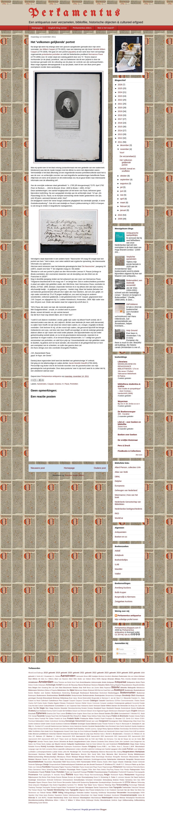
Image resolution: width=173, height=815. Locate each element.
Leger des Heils (40, 749)
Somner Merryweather (64, 782)
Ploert (143, 769)
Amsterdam (46, 681)
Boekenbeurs (56, 693)
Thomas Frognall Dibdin (58, 787)
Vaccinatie (120, 790)
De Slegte (40, 708)
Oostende (31, 764)
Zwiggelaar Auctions (123, 601)
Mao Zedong (117, 752)
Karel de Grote (91, 744)
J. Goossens (126, 734)
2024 (120, 92)
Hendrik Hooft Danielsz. (75, 729)
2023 (120, 96)
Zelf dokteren (132, 304)
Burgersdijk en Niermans (100, 698)
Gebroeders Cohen (42, 721)
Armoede (65, 685)
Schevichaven (41, 780)
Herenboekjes (124, 729)
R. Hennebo (56, 775)
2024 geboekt (122, 673)
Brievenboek (47, 698)
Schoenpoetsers (68, 780)
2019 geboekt (61, 673)
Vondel (100, 795)
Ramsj (63, 775)
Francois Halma (33, 718)
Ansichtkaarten (85, 682)
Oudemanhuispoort (68, 764)
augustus (124, 183)
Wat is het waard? (105, 28)
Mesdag (130, 754)
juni (122, 191)
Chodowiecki (70, 703)
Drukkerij (32, 711)
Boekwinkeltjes (121, 560)
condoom (110, 703)
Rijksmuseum (33, 777)
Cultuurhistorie (49, 705)
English (134, 711)
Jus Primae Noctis (39, 744)
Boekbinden (129, 690)
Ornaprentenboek (55, 764)
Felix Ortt (58, 716)
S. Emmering (103, 777)
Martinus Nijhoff (64, 754)
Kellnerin (99, 744)
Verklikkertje (102, 792)
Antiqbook (119, 555)
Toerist (96, 787)
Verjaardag (94, 792)
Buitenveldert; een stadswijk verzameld (134, 282)
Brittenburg (64, 698)
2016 (120, 123)
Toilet (111, 787)
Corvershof (135, 703)
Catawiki (102, 700)
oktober (123, 176)
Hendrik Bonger (48, 729)
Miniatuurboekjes (50, 757)
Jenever (56, 741)
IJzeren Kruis (128, 731)
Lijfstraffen (84, 749)
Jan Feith (92, 739)
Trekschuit (134, 787)
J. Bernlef (107, 734)
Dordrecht (110, 708)
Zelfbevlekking (139, 800)
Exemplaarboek (124, 713)
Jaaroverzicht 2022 (124, 736)
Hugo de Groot (79, 731)
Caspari (50, 384)
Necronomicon (69, 759)
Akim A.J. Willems (47, 679)
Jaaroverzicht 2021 (111, 736)
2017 (120, 119)
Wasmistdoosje (96, 797)
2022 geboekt (98, 673)
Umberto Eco (99, 790)
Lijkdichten (91, 749)
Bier (68, 690)
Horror (51, 731)
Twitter (67, 790)
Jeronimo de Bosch (66, 741)
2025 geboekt (134, 673)
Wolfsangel (89, 800)
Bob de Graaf (102, 690)
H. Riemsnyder (124, 724)
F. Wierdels (133, 713)
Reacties (121, 654)
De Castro (138, 705)
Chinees (63, 703)
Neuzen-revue (139, 759)
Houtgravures (58, 731)
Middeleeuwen (139, 754)
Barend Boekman (84, 685)
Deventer (64, 708)
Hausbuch (128, 726)
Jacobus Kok (83, 739)
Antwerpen (42, 685)
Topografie (117, 787)
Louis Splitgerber (139, 749)
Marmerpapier (33, 754)
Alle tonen (139, 455)
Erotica (68, 713)
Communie (95, 703)
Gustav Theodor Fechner (105, 724)
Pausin (99, 767)
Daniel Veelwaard (94, 705)
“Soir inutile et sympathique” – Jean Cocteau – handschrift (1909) (129, 391)
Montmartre (124, 757)
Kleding (142, 744)
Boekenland (103, 693)
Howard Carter (69, 731)
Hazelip (134, 726)
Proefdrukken (113, 772)
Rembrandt (114, 775)
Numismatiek (86, 762)
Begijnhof (118, 685)
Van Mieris (138, 790)
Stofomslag (141, 782)
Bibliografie (132, 687)
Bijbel (72, 690)
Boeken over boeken (127, 434)
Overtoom (98, 764)
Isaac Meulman (95, 734)
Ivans (102, 734)
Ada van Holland (133, 676)
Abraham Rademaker (119, 676)
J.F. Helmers (37, 736)
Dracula (117, 708)
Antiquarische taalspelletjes (132, 234)
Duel (37, 711)
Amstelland (141, 679)
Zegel (120, 800)
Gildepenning (127, 721)
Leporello (61, 749)
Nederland (78, 759)
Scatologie (32, 780)
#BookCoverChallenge (35, 673)
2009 (120, 219)
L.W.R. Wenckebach (137, 746)
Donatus (90, 708)
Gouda (53, 724)
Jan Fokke (99, 739)
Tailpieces (101, 785)
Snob (54, 782)
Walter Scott (68, 797)
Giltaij (134, 721)
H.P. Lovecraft (45, 726)
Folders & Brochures (120, 716)
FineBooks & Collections (129, 451)
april (122, 199)
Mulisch (142, 757)
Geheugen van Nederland (126, 490)
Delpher (118, 481)
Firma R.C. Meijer (80, 716)
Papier (61, 767)
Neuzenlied (57, 762)
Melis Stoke (101, 754)
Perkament (117, 767)
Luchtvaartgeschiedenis (44, 752)
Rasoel (76, 775)
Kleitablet (31, 746)
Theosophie (46, 787)
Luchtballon (32, 752)
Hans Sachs (120, 726)
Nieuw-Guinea (71, 762)
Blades (85, 690)
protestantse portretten (51, 54)
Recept (87, 775)
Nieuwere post (38, 468)
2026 (120, 84)
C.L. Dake (141, 698)
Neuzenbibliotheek (35, 762)
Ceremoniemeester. (127, 700)
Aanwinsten (41, 384)
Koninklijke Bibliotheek (55, 746)
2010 (120, 215)
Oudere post (100, 468)
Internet (59, 734)
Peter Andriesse (128, 767)
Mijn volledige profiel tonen (126, 619)
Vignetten (31, 795)
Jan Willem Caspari (47, 49)
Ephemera (41, 713)
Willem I (57, 800)
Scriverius (129, 780)
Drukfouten (141, 708)
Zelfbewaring (33, 803)
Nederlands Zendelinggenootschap (94, 759)
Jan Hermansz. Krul (110, 739)
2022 (120, 100)
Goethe (30, 724)
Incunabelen (141, 731)
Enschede (32, 713)
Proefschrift (122, 772)
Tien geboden (80, 787)
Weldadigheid (130, 797)
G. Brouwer (117, 718)
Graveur (58, 384)
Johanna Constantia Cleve (99, 741)
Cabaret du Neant (34, 700)
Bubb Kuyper (120, 592)
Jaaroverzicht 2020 (97, 736)
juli (121, 187)
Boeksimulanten (88, 695)
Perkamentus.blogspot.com (127, 628)
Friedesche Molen (87, 718)
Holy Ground (131, 330)
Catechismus (110, 700)
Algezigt (104, 679)
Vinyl (36, 795)
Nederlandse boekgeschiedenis (128, 509)
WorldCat (119, 518)
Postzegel (84, 772)
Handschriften (100, 726)
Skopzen (44, 782)
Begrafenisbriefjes (139, 685)
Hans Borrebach (110, 726)
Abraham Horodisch (104, 676)
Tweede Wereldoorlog (55, 790)
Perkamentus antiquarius (129, 615)
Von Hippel (93, 795)
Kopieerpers (68, 746)
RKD (117, 513)
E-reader (59, 711)
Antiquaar (110, 682)
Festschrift (65, 716)
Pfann (56, 769)
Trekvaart (142, 787)
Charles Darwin (139, 700)
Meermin (83, 754)
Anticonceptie (96, 682)
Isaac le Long (84, 734)
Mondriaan (108, 757)
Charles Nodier (42, 703)
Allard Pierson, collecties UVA (128, 467)
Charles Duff (32, 703)
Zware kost (122, 426)
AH (39, 679)
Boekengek (75, 693)
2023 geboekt (110, 673)
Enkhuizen (141, 711)
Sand (136, 777)
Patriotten (75, 767)
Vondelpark (107, 795)
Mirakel (68, 757)
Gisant (139, 721)
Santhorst (141, 777)
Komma (37, 746)
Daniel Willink (106, 705)
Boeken (30, 693)
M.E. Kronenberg (84, 752)
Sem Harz (137, 780)
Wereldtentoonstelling (36, 800)
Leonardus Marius (51, 749)
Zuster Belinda (43, 803)
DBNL (117, 476)
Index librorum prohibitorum (38, 734)
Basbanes (94, 685)
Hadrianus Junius (68, 726)
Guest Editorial (91, 724)
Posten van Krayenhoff (72, 772)
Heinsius (40, 729)
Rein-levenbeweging (96, 775)
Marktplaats (140, 752)
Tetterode (141, 785)
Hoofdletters (36, 731)
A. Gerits (37, 676)
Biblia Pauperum (105, 687)
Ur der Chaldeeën (110, 790)
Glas (143, 721)
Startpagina (37, 28)
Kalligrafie (70, 744)
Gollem (48, 724)
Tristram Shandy (37, 790)
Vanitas (48, 792)
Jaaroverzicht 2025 (47, 739)
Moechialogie (100, 757)
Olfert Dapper (112, 762)
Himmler (142, 729)
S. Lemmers (120, 777)
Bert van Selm (54, 687)
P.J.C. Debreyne (126, 764)
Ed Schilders (67, 711)
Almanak (110, 679)
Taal (85, 785)
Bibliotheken (61, 690)
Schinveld (50, 780)
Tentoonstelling (122, 785)
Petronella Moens (139, 767)
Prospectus (130, 772)
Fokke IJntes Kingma (104, 716)
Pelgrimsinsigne (107, 767)
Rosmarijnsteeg (87, 777)
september (125, 179)
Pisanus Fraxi (118, 769)
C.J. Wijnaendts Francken (128, 698)
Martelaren (42, 754)
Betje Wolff (82, 687)
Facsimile (41, 716)
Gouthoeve (59, 724)
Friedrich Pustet (99, 718)
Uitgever (82, 790)
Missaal (81, 757)
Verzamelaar (111, 792)
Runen (96, 777)
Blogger (103, 809)
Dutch (54, 711)
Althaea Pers (120, 679)
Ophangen (39, 764)
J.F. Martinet (47, 736)
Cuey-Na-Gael (33, 705)
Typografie (74, 790)
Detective (57, 708)
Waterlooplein (107, 798)
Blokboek (91, 690)
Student (55, 785)
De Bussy (131, 705)
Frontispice (108, 718)
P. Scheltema (107, 764)
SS (124, 782)
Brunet (80, 698)
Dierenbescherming (74, 708)
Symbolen (70, 785)
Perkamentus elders (82, 28)
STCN (127, 782)
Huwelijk (94, 731)
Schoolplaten (98, 780)
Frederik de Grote (60, 718)
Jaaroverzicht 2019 (83, 736)
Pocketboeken (33, 772)
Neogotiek (129, 759)
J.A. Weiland (135, 734)
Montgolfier (116, 757)
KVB (103, 746)
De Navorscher (88, 266)
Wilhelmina (49, 800)
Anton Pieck (140, 682)
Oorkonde (141, 762)
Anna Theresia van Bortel (62, 682)
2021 (120, 104)
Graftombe (66, 724)
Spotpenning (85, 782)
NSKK (78, 762)
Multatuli (31, 759)
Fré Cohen (50, 718)
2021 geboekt (85, 673)
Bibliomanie (32, 690)
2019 (120, 111)
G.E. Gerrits (126, 718)
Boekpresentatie (77, 695)
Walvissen (76, 797)
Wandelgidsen (85, 797)
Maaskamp (94, 752)
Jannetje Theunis (43, 741)
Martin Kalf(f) (52, 754)
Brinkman (56, 698)
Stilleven (134, 782)
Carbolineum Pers (55, 700)
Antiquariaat (120, 682)
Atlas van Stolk (121, 472)
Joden (88, 741)
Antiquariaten (120, 532)
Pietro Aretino (101, 769)
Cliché (84, 703)
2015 (120, 126)
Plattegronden (135, 769)
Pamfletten (46, 767)
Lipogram (114, 749)
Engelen (128, 711)
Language (31, 749)
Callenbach (44, 700)
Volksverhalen (84, 795)
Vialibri (118, 574)
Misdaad (75, 757)
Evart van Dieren (92, 713)
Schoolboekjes (79, 780)
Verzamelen (121, 792)
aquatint (72, 52)
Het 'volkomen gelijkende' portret (126, 162)
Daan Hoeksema (82, 705)
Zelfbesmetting (128, 800)
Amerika (128, 679)
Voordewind (115, 795)
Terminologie (133, 785)
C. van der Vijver (114, 698)
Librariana (122, 362)
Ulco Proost (90, 790)
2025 (120, 88)
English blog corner (57, 28)
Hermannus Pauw (95, 54)
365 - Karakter (124, 414)
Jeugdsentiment (80, 741)
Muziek (44, 759)
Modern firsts (90, 757)
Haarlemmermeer (56, 726)
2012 (120, 138)
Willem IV (63, 800)
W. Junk (38, 797)
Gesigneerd (103, 721)
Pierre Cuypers (82, 769)
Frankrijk (42, 718)
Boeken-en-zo (121, 537)
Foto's (142, 716)
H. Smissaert (134, 724)
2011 (120, 142)
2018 (120, 115)
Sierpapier (32, 782)
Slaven (50, 782)
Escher (74, 713)
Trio (29, 790)
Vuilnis (140, 795)
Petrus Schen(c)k (47, 769)
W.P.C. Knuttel (47, 797)
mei (122, 195)
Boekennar (141, 693)
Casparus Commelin (82, 700)
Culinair (40, 705)
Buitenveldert (87, 698)
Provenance (33, 775)
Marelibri (118, 569)
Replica (121, 775)
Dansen (114, 705)
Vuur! (122, 152)
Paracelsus (68, 767)
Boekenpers (32, 695)
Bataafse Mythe (104, 685)
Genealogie (70, 721)
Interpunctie (66, 734)
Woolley (96, 800)
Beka (30, 687)
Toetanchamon (103, 787)
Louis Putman (127, 749)
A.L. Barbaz (56, 676)
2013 (120, 134)
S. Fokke (112, 777)
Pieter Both (92, 769)
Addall (117, 551)
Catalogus (94, 700)
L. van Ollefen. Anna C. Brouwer (117, 746)
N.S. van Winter (53, 759)
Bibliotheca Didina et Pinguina (47, 690)
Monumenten (134, 757)
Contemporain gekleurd (123, 703)
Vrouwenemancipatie (128, 795)
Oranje (46, 764)
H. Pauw (65, 384)
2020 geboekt (73, 673)
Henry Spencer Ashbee (111, 729)
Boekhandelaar (52, 695)
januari (123, 210)
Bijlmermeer (79, 690)
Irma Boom (75, 734)
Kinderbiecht (114, 744)
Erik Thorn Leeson (59, 713)
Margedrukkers (128, 752)
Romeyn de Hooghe (74, 777)
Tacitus (95, 785)
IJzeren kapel (119, 731)
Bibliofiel (115, 687)
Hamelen (85, 726)
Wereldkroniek (140, 797)
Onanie (121, 762)
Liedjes (78, 749)
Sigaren (38, 782)
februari (123, 206)
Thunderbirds (70, 787)
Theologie (39, 787)
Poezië (41, 772)
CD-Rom (117, 700)
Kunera (99, 746)
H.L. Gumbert (36, 726)
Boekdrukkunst (139, 690)
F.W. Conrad (32, 716)
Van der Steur (129, 790)
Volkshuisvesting (74, 795)
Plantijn (126, 769)
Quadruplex (47, 775)
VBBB (54, 792)
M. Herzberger (72, 752)
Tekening (108, 785)
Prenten (90, 772)
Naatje (62, 759)
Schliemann (58, 780)
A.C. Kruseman (46, 676)
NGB (64, 762)
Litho (119, 749)
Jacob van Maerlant (71, 739)
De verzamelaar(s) (128, 156)
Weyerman (123, 401)
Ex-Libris (114, 713)
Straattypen (44, 785)
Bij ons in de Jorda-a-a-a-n (129, 404)
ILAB (117, 564)
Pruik (40, 775)
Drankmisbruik (125, 708)
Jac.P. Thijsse (59, 739)
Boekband (119, 690)
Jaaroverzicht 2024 (34, 739)
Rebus (81, 775)
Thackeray (31, 787)
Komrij (43, 746)
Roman (64, 777)
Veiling (60, 792)
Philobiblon (62, 769)
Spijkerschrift (76, 782)
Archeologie (51, 685)
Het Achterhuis (134, 729)
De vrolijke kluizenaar (128, 440)
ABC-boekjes (93, 676)
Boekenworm (41, 695)
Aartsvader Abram (82, 676)
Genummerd (80, 721)
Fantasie (48, 716)
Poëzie (48, 772)
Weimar (122, 797)
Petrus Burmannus (34, 769)
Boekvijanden (100, 695)
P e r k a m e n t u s (74, 13)
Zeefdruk (114, 800)
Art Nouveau (73, 685)
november (124, 149)
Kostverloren (77, 746)
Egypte (106, 711)
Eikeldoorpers (113, 711)
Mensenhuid (123, 754)
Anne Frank (75, 682)
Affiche (35, 679)
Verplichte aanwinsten (131, 258)
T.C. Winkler (78, 785)
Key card (106, 744)
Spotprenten (93, 782)
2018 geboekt (49, 673)
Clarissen (78, 703)
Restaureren (130, 775)
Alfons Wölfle (96, 679)
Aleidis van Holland (84, 679)
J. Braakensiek (116, 734)
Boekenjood (84, 693)
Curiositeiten (59, 705)
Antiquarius (131, 682)
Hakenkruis (78, 726)
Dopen (104, 708)
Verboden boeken (83, 792)
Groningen (81, 724)
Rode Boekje (51, 777)
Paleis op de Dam (138, 764)
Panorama (55, 767)
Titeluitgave (89, 787)
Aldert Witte (73, 679)
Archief (59, 685)
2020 (120, 107)
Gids (120, 721)
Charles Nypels (53, 703)
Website (116, 797)
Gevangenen (113, 721)
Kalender (63, 744)
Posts (120, 649)
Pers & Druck (124, 445)
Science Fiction (119, 780)
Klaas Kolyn (134, 744)
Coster (142, 703)
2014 (120, 130)
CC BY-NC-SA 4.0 (123, 634)
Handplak (91, 726)
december (124, 145)
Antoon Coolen (33, 685)
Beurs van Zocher (93, 687)
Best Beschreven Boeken (68, 687)
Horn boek (45, 731)
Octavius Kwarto (102, 762)
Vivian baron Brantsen (46, 795)
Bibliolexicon (141, 687)
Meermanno (75, 754)
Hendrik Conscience (60, 729)
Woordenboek (105, 800)
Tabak (90, 785)
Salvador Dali (129, 777)
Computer (103, 703)
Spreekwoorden (117, 782)
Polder (53, 772)
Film (71, 716)
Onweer (134, 762)
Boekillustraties (65, 695)
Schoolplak (89, 780)
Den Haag (49, 708)
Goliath (43, 724)
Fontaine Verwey (134, 716)
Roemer (58, 777)
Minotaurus (61, 757)
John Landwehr (124, 741)
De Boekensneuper (127, 412)
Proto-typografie (139, 772)
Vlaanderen (58, 795)
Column (89, 703)
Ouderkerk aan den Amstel (85, 764)
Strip (50, 785)
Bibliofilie (123, 687)
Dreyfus (133, 708)
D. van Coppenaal (71, 705)
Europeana (120, 486)
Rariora (69, 774)
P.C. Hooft (116, 764)
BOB (96, 690)
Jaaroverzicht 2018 (68, 736)
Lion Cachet (106, 749)
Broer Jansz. (73, 698)
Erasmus (50, 713)
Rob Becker (43, 777)
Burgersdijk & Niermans (125, 597)
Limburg (98, 749)
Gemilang (62, 721)
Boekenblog (66, 693)
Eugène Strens (82, 713)
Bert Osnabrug (43, 687)
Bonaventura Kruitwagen (113, 695)
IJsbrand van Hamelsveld (106, 731)
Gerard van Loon (92, 721)
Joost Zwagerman (136, 741)
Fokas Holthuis (92, 716)
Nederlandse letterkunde (116, 759)
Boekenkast (94, 693)
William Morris (80, 800)
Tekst (114, 785)
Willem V (71, 800)
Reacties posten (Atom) (74, 475)
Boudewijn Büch (129, 695)
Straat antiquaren (34, 785)
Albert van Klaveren (61, 679)
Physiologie (71, 769)
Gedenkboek (54, 721)
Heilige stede (32, 729)
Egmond (100, 711)
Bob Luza (110, 690)
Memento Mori (112, 754)
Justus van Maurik (53, 744)
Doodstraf (97, 708)
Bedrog (112, 685)
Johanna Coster (114, 741)
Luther (65, 752)
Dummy (49, 711)
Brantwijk (40, 698)
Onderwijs (128, 762)
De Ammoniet (123, 705)
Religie (107, 775)
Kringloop (92, 746)
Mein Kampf (92, 754)
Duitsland (43, 711)
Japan (51, 741)
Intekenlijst (52, 734)
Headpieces (141, 726)
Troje (44, 790)
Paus (95, 767)
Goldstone (37, 724)
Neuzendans (48, 762)
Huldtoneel (87, 731)
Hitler (30, 731)
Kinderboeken (123, 744)
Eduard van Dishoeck (80, 711)
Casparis (72, 700)
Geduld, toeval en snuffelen (127, 170)
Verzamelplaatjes (133, 792)
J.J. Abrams (57, 736)
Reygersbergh (140, 775)
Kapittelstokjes (80, 744)
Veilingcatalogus (70, 792)
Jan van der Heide (135, 739)
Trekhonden (126, 787)
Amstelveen (33, 682)
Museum (38, 759)
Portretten (74, 384)
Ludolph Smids (57, 752)
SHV (143, 780)
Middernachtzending (35, 757)
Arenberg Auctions (123, 588)
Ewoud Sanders (105, 713)
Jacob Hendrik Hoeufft (78, 363)
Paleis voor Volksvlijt (35, 767)
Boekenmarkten (127, 692)
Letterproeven (70, 749)
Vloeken (65, 795)
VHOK (143, 792)
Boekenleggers (113, 693)
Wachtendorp (58, 797)
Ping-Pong (110, 769)
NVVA (93, 762)
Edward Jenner (92, 711)
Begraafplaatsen (127, 685)
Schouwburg (107, 780)
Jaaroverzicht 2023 (138, 736)
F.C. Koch (141, 713)
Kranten (85, 746)
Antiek (104, 682)
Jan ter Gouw (123, 739)
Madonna (102, 752)
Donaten (84, 708)
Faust (53, 716)
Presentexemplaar (101, 772)
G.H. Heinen (135, 718)
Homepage (69, 468)
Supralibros (62, 785)
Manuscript (109, 752)
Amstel (134, 679)
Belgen (34, 687)
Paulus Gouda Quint (86, 767)
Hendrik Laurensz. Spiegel (93, 729)
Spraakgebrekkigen (105, 782)
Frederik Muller (73, 718)
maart (123, 202)
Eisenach (121, 711)
